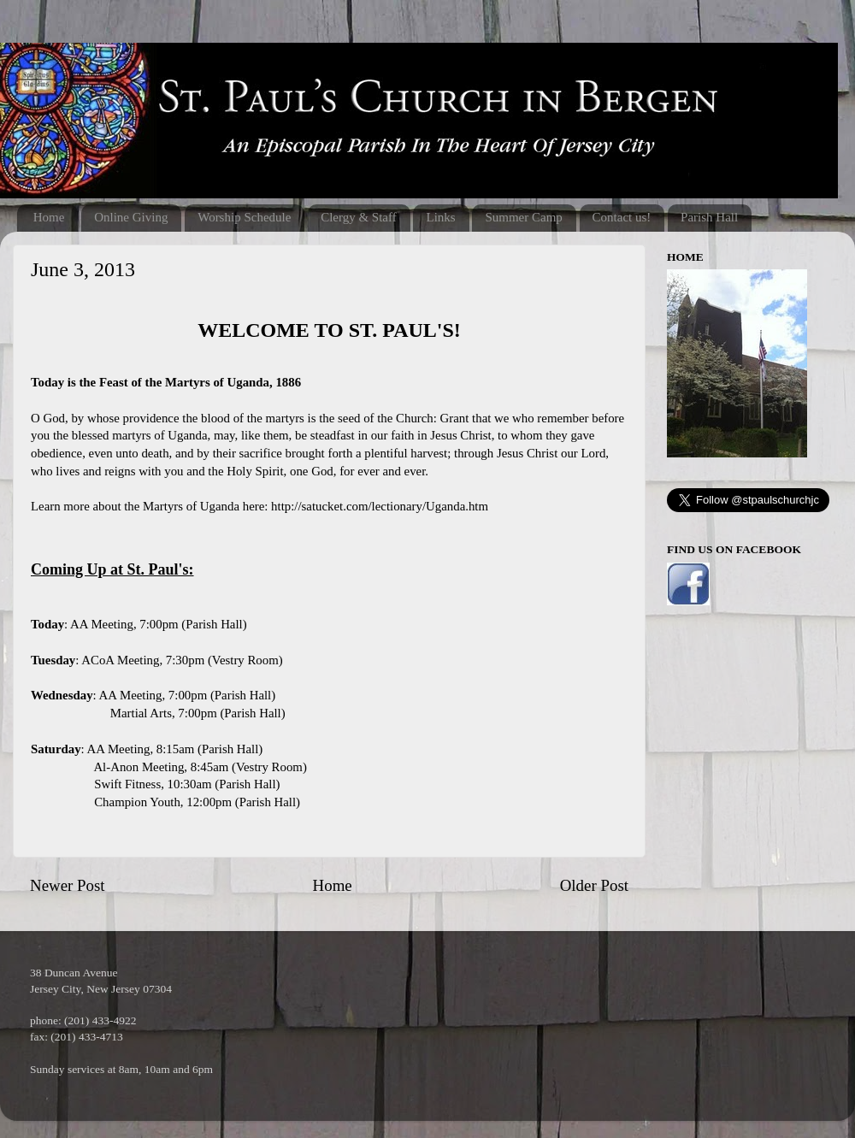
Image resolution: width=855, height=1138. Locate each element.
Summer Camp (523, 217)
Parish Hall (709, 217)
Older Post (594, 885)
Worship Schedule (244, 217)
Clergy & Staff (359, 217)
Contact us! (622, 217)
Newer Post (67, 885)
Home (49, 217)
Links (440, 217)
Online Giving (131, 217)
